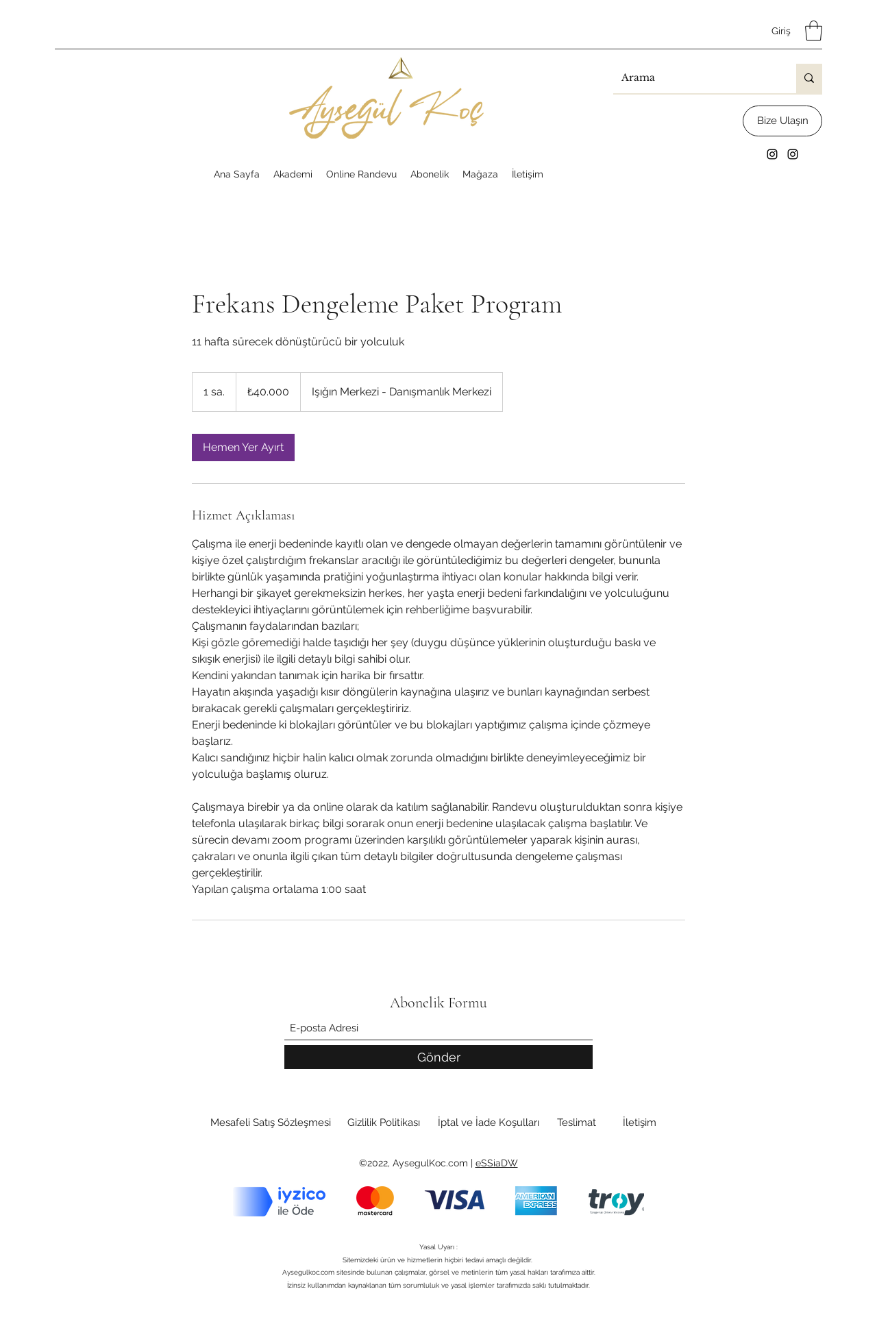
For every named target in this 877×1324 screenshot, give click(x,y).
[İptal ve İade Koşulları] (488, 1122)
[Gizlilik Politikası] (383, 1122)
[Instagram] (772, 154)
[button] (813, 31)
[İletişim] (639, 1122)
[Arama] (694, 78)
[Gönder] (438, 1057)
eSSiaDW (496, 1162)
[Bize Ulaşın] (782, 121)
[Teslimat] (576, 1122)
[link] (243, 447)
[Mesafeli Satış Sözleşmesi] (270, 1122)
